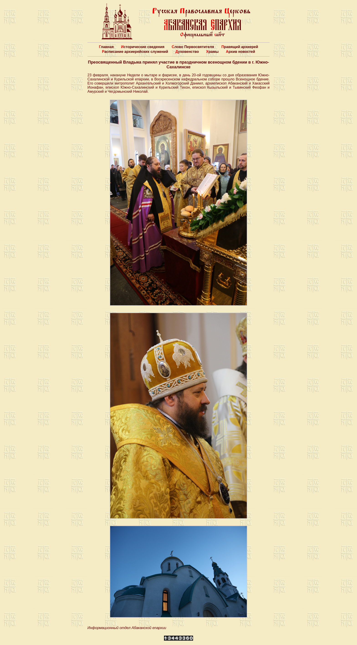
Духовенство (187, 52)
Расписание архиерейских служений (135, 52)
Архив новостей (240, 52)
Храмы (212, 52)
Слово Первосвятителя (193, 47)
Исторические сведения (142, 47)
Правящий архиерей (239, 47)
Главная (106, 47)
